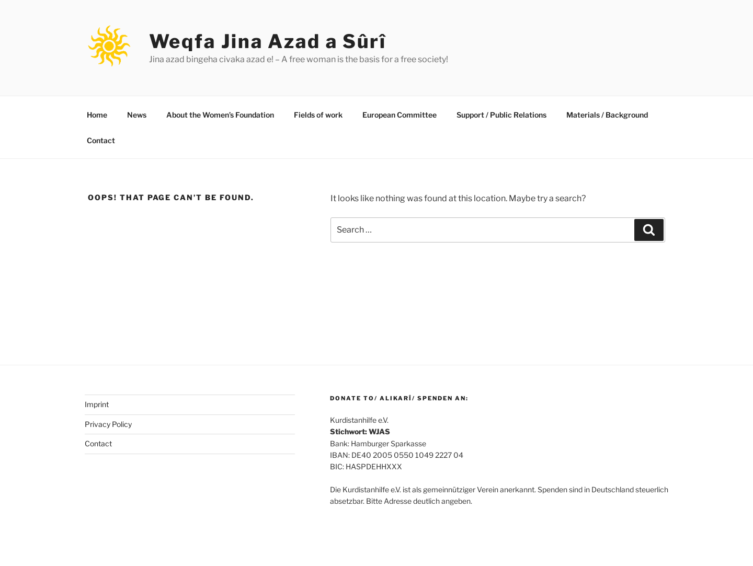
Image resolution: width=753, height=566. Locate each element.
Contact (101, 140)
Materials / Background (607, 114)
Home (97, 114)
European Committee (399, 114)
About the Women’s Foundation (220, 114)
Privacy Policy (108, 424)
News (136, 114)
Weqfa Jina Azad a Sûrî (267, 41)
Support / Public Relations (501, 114)
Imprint (97, 404)
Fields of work (318, 114)
